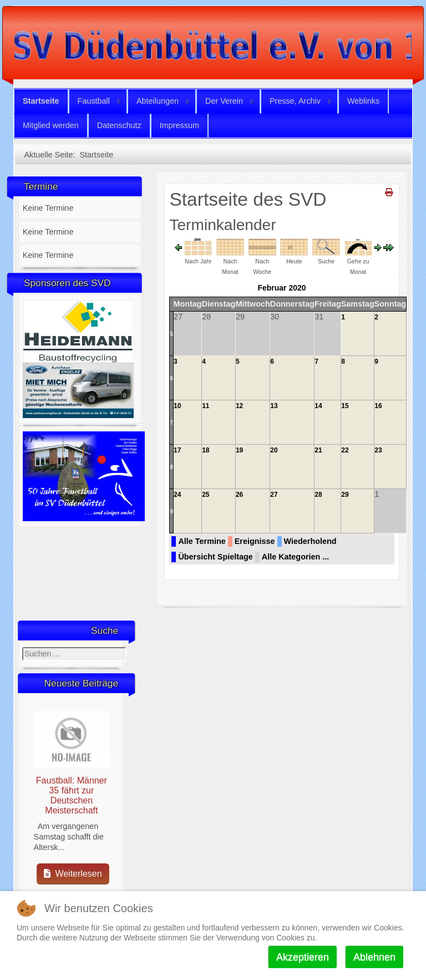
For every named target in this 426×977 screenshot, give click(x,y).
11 (205, 406)
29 (344, 494)
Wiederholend (310, 541)
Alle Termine (201, 541)
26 (239, 494)
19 (239, 450)
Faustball (94, 100)
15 (344, 406)
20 (273, 450)
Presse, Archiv (295, 100)
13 (273, 406)
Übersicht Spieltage (215, 556)
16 (378, 406)
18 (205, 450)
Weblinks (363, 100)
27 (273, 494)
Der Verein (224, 100)
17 (177, 450)
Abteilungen (157, 100)
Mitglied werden (51, 125)
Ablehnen (374, 957)
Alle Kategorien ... (295, 556)
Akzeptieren (302, 957)
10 (177, 406)
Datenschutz (119, 125)
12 (239, 406)
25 (205, 494)
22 (344, 450)
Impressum (179, 125)
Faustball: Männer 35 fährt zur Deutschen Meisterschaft (71, 795)
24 (177, 494)
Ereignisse (255, 541)
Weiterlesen (73, 873)
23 (378, 450)
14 (318, 406)
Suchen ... (22, 647)
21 (318, 450)
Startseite (41, 100)
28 (318, 494)
